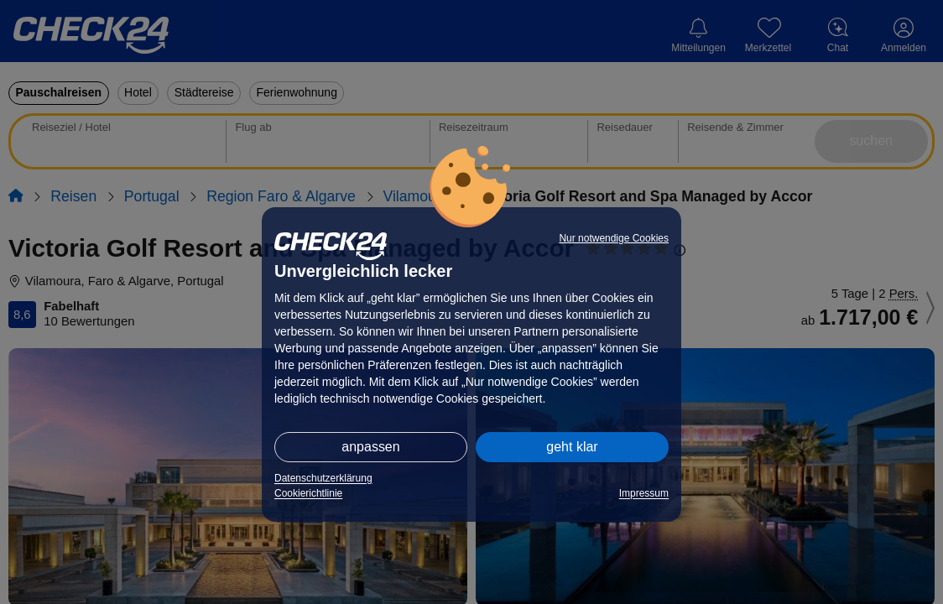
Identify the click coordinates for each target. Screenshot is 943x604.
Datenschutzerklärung (323, 478)
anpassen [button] (370, 447)
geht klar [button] (571, 447)
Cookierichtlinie (308, 493)
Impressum (644, 493)
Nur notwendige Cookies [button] (614, 238)
